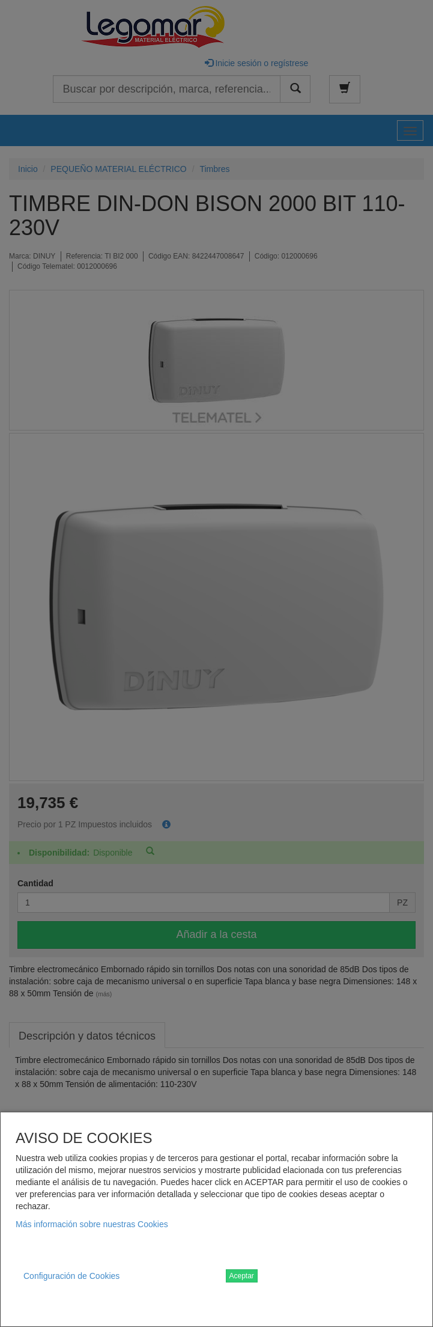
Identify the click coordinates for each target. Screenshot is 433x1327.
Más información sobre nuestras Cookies (92, 1224)
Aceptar (241, 1276)
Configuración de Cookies (71, 1276)
